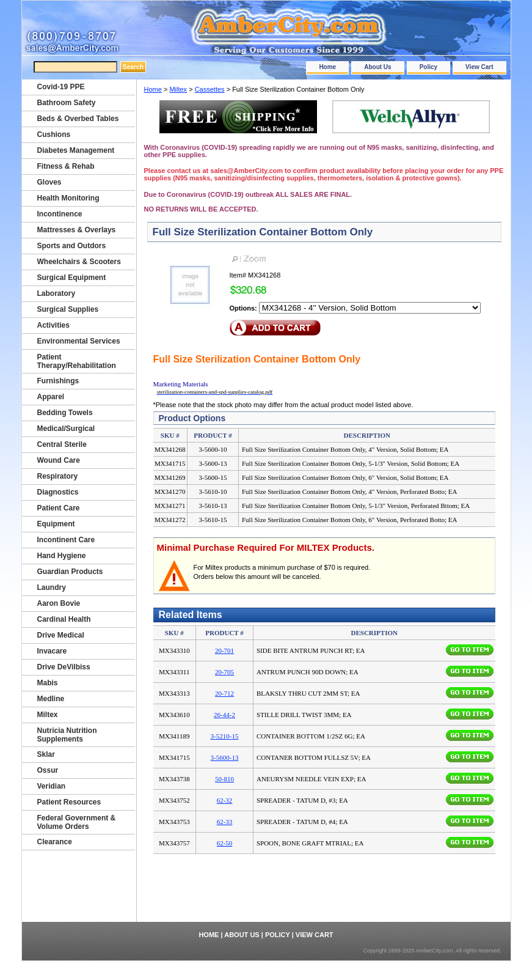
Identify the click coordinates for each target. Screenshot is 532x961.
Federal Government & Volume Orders (76, 822)
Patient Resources (69, 802)
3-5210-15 (225, 736)
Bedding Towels (65, 412)
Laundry (51, 587)
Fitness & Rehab (66, 166)
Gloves (49, 182)
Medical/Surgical (66, 428)
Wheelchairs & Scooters (79, 261)
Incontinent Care (66, 540)
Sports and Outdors (71, 245)
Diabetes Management (76, 150)
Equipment (56, 524)
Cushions (54, 134)
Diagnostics (58, 492)
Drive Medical (60, 635)
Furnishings (58, 381)
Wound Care (58, 460)
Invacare (52, 651)
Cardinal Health (64, 619)
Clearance (54, 842)
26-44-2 (224, 714)
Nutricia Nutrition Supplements (67, 734)
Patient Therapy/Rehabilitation (76, 361)
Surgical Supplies (68, 309)
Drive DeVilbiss (63, 667)
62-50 (225, 843)
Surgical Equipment (71, 277)
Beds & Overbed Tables (78, 118)
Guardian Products (70, 571)
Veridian (51, 786)
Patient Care (58, 508)
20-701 (224, 650)
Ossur (48, 770)
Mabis (47, 683)
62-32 (225, 800)
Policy (428, 67)
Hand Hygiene (61, 555)
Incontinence (59, 214)
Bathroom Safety (66, 102)
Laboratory (56, 293)
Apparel (51, 396)
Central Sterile (62, 444)
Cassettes (210, 89)
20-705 (224, 672)
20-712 (224, 693)
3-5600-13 (225, 757)
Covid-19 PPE (61, 87)
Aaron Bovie (59, 603)
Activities (53, 325)
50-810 (224, 778)
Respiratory (57, 476)
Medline (51, 698)
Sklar (46, 754)
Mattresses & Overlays (76, 230)
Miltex (178, 89)
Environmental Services (78, 341)
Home (327, 67)
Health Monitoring (68, 198)
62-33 (225, 821)
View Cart (479, 67)
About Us (377, 67)
